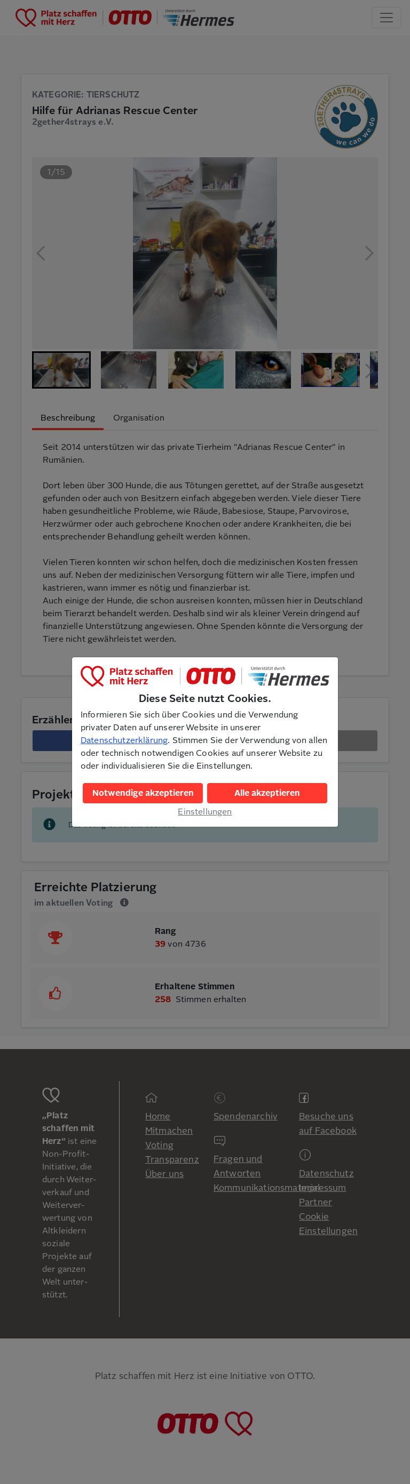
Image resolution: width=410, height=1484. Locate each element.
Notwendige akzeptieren (143, 793)
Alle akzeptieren (267, 793)
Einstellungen (205, 812)
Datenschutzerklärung (124, 740)
